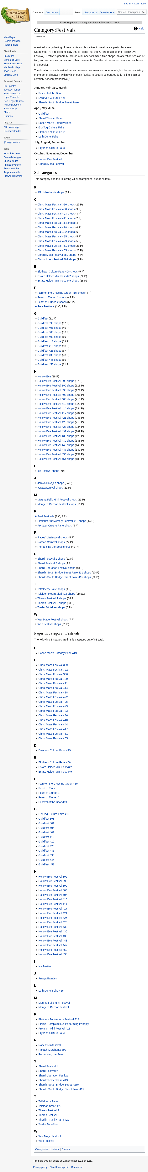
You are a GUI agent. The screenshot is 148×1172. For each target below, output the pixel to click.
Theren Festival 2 (48, 1115)
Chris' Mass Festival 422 (53, 697)
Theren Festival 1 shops (51, 598)
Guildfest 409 (46, 832)
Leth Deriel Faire (48, 136)
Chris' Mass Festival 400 (53, 678)
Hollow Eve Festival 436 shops (55, 436)
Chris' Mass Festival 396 (53, 674)
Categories (41, 1149)
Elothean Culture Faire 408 (54, 762)
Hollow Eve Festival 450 (52, 949)
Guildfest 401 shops (49, 327)
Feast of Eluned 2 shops (51, 301)
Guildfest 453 (46, 864)
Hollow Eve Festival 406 (52, 894)
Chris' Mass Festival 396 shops (56, 204)
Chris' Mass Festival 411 (53, 683)
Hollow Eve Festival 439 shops (55, 440)
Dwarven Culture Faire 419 (54, 750)
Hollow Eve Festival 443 (52, 940)
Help (141, 28)
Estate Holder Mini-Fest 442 (55, 767)
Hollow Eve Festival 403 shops (55, 394)
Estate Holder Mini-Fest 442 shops (58, 276)
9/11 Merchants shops (50, 192)
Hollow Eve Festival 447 (52, 945)
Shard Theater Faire (50, 118)
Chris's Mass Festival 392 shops (56, 259)
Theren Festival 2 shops (51, 602)
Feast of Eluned (47, 788)
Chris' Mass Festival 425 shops (56, 236)
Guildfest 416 (46, 841)
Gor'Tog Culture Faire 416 (53, 814)
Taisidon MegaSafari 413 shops (56, 593)
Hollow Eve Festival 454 (52, 954)
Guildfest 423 (46, 846)
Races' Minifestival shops (52, 537)
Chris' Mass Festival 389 (53, 664)
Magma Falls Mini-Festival (54, 1002)
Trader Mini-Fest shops (51, 607)
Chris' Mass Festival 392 (53, 669)
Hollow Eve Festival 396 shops (55, 385)
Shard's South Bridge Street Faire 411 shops (64, 572)
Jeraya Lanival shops (50, 487)
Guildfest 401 (46, 823)
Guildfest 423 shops (49, 350)
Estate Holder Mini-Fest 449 (55, 771)
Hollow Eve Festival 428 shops (55, 426)
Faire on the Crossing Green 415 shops (61, 292)
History (54, 1149)
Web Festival (46, 1140)
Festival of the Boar (50, 93)
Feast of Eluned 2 (49, 797)
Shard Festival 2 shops (51, 563)
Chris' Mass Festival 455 (53, 738)
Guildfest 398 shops (49, 323)
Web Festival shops (49, 624)
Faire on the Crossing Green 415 (58, 783)
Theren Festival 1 (48, 1110)
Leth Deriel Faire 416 (51, 990)
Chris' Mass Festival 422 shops (56, 231)
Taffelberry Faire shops (51, 589)
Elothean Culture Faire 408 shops (57, 271)
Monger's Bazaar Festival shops (56, 504)
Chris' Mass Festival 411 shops (56, 218)
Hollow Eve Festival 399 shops (55, 390)
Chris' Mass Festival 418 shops (56, 227)
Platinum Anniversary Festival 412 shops (61, 520)
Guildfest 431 (46, 850)
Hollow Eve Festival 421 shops (55, 417)
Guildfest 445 (46, 859)
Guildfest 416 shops (49, 346)
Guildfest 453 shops (49, 364)
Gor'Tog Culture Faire (51, 127)
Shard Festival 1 (48, 1066)
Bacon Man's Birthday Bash (54, 122)
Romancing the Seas (50, 1054)
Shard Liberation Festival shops (56, 567)
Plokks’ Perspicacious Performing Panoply (63, 1023)
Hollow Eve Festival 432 (52, 926)
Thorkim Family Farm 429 (53, 1119)
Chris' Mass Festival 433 (53, 710)
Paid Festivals (45, 516)
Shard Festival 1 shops (51, 558)
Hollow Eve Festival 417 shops (55, 413)
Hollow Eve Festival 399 (52, 885)
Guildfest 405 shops (49, 332)
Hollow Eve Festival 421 (52, 913)
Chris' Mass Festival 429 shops (56, 241)
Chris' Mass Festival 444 (53, 724)
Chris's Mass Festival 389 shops (56, 254)
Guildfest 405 (46, 827)
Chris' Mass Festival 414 (53, 687)
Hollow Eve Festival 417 (52, 908)
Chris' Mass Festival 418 (53, 692)
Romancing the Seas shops (53, 546)
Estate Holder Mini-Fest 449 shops (58, 280)
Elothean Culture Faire (51, 132)
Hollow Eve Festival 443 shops (55, 445)
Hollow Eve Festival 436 (52, 931)
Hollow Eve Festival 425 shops (55, 422)
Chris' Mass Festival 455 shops (56, 250)
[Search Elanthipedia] (131, 12)
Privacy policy (40, 1167)
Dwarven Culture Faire (51, 97)
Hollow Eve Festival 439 (52, 936)
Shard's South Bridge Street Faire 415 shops (64, 577)
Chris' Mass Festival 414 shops (56, 222)
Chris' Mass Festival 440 (53, 720)
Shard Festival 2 (48, 1070)
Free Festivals (45, 306)
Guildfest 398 (46, 818)
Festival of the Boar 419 (52, 802)
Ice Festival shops (48, 470)
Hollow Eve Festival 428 (52, 922)
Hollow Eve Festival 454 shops (55, 458)
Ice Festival (45, 966)
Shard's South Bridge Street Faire (58, 102)
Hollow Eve (44, 376)
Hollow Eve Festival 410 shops (55, 403)
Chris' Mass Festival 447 (53, 729)
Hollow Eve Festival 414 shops (55, 408)
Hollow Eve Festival (50, 159)
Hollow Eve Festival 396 (52, 881)
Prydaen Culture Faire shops (54, 525)
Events (66, 1149)
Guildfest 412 (46, 836)
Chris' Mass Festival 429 (53, 706)
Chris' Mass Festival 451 (53, 733)
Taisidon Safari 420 (49, 1105)
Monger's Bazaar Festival (53, 1007)
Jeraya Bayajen (47, 978)
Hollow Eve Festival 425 (52, 917)
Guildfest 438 (46, 855)
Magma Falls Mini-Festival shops (57, 499)
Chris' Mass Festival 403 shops (56, 213)
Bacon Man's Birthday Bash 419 (57, 653)
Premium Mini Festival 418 (54, 1028)
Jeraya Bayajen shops (50, 483)
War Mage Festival (49, 1136)
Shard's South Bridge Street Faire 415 (61, 1089)
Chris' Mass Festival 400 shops (56, 209)
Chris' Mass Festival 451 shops (56, 245)
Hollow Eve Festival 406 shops (55, 399)
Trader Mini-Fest (48, 1124)
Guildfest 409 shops (49, 336)
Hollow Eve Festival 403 (52, 890)
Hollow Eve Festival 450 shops (55, 454)
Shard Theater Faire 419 (53, 1080)
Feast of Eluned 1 (49, 792)
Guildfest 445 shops (49, 359)
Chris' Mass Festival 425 (53, 701)
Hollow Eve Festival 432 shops (55, 431)
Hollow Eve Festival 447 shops (55, 449)
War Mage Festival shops (52, 619)
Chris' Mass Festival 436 (53, 715)
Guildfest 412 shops (49, 341)
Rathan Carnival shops (51, 542)
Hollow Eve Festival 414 (52, 903)
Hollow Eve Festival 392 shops (55, 380)
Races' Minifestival (49, 1045)
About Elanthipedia (59, 1167)
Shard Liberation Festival (53, 1075)
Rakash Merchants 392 (52, 1049)
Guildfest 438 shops (49, 355)
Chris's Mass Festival (51, 163)
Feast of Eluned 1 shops (51, 297)
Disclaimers (77, 1167)
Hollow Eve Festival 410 (52, 899)
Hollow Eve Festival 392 (52, 876)
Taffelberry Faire (48, 1101)
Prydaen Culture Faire (51, 147)
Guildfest (43, 113)
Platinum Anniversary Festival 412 (58, 1019)
